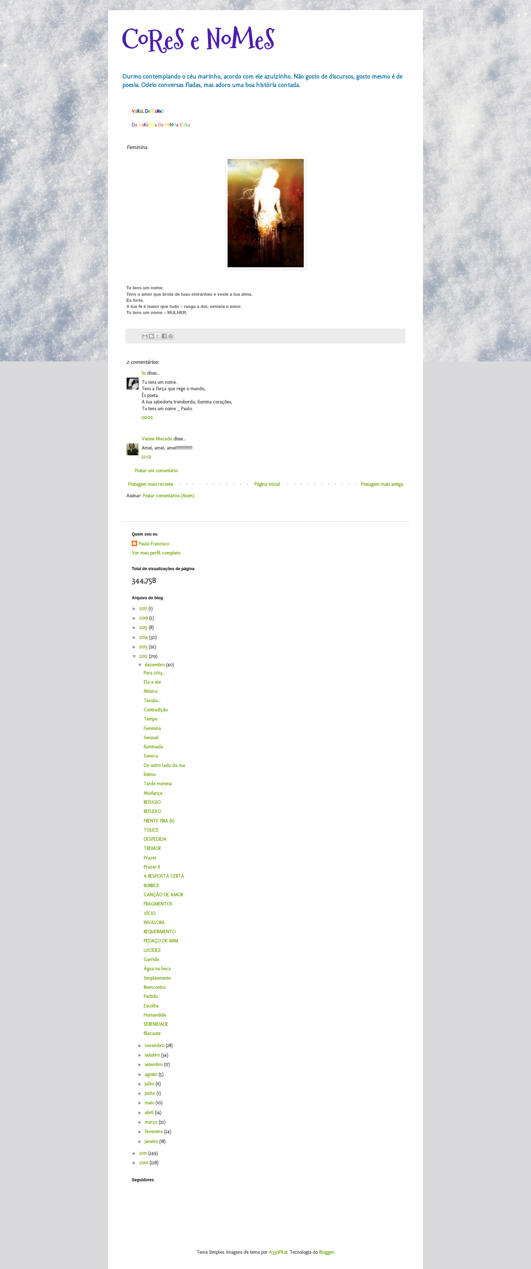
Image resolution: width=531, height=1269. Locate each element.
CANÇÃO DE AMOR (163, 895)
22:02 (146, 457)
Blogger (326, 1252)
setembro (154, 1064)
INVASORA (154, 922)
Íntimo (149, 774)
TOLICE (151, 830)
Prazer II (152, 867)
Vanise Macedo (157, 439)
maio (150, 1103)
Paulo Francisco (154, 544)
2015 (144, 627)
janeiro (152, 1141)
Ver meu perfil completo (156, 553)
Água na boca (157, 969)
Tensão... (152, 701)
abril (150, 1113)
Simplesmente (157, 978)
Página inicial (267, 484)
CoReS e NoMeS (198, 40)
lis (144, 373)
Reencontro (154, 987)
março (151, 1122)
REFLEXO (152, 811)
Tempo (150, 719)
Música (150, 691)
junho (150, 1093)
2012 (144, 656)
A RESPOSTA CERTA (164, 876)
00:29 (147, 417)
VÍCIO (149, 913)
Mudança (153, 793)
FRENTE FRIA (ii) (159, 821)
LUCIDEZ (152, 950)
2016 (144, 618)
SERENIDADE (156, 1024)
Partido (150, 996)
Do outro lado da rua (164, 765)
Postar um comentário (156, 471)
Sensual (151, 738)
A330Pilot (278, 1252)
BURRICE (151, 886)
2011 (143, 1153)
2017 (143, 608)
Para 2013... (154, 673)
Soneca (151, 756)
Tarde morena (158, 784)
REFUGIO (152, 802)
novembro (155, 1045)
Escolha (151, 1006)
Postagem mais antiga (382, 484)
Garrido (151, 959)
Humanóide (155, 1015)
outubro (153, 1055)
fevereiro (154, 1132)
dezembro (155, 665)
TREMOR (152, 848)
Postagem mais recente (150, 484)
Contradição (156, 710)
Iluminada (153, 747)
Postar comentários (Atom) (168, 496)
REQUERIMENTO (159, 932)
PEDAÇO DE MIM (161, 941)
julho (150, 1084)
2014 (144, 637)
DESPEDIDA (155, 839)
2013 (144, 647)
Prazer (150, 858)
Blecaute (152, 1033)
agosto (151, 1074)
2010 (144, 1163)
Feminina (152, 728)
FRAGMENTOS (158, 904)
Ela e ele (152, 682)
